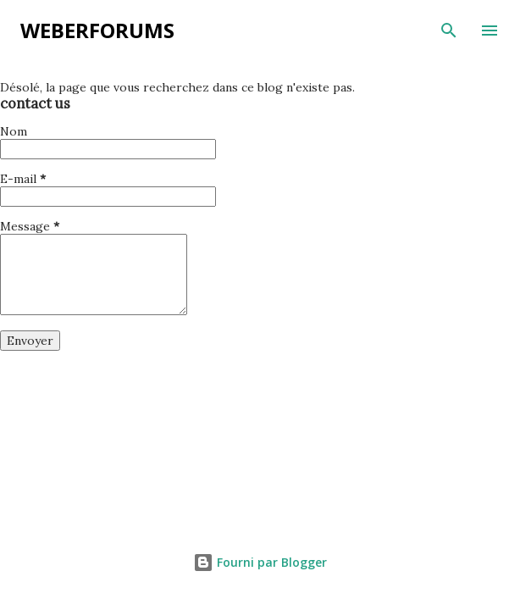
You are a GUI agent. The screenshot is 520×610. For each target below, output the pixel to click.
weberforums (97, 30)
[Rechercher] (449, 30)
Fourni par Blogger (260, 562)
